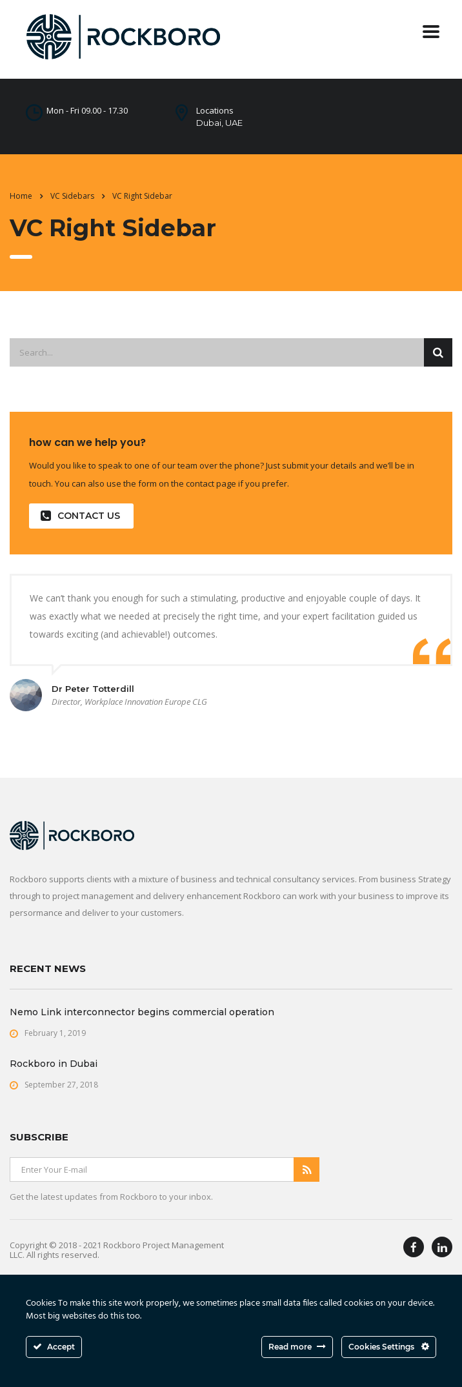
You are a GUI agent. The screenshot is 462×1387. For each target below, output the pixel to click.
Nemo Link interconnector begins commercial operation (142, 1012)
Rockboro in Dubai (53, 1063)
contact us (80, 516)
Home (21, 195)
